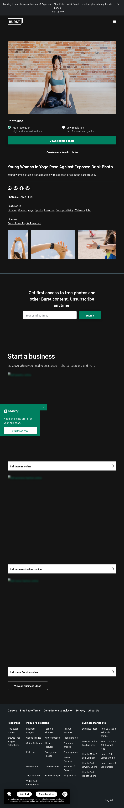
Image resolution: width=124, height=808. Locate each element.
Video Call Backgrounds (33, 782)
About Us (93, 710)
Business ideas (89, 728)
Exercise (49, 210)
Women (22, 210)
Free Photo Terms (30, 710)
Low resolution (75, 127)
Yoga (30, 210)
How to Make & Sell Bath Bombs (108, 732)
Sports (39, 210)
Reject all (24, 794)
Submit (90, 315)
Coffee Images (33, 737)
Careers (12, 710)
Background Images (51, 753)
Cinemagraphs (70, 752)
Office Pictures (34, 743)
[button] (9, 794)
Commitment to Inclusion (58, 710)
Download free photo (62, 140)
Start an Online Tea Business (89, 743)
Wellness (79, 210)
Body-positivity (64, 210)
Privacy (80, 710)
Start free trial (20, 430)
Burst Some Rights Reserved (24, 223)
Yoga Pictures (33, 775)
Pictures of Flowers (69, 768)
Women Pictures (67, 759)
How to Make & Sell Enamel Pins (108, 744)
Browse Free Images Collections (14, 741)
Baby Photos (69, 775)
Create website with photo (62, 152)
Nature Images (52, 737)
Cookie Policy (59, 801)
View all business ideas (27, 685)
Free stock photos (13, 730)
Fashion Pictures (49, 730)
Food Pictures (70, 737)
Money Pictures (49, 744)
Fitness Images (52, 775)
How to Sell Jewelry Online (89, 764)
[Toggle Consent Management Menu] (9, 794)
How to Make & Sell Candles (108, 764)
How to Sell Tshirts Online (89, 773)
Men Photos (32, 766)
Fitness (12, 210)
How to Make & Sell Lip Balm (90, 755)
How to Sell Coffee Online (108, 755)
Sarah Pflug (26, 196)
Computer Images (68, 744)
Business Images (31, 730)
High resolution (21, 127)
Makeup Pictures (67, 730)
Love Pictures (52, 766)
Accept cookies (46, 794)
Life (88, 210)
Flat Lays (30, 752)
